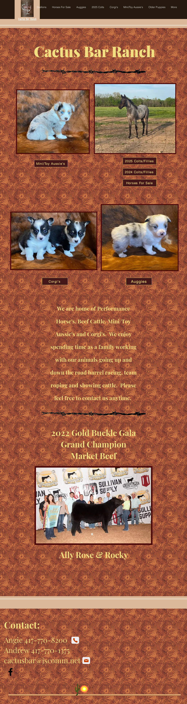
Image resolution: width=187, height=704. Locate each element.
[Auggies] (139, 281)
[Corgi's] (55, 281)
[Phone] (75, 640)
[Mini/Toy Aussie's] (51, 163)
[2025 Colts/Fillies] (140, 161)
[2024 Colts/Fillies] (140, 172)
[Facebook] (10, 672)
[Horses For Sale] (140, 183)
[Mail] (86, 660)
